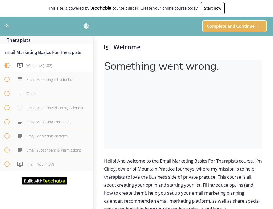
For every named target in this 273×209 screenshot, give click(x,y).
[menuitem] (86, 26)
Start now (212, 8)
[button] (6, 26)
